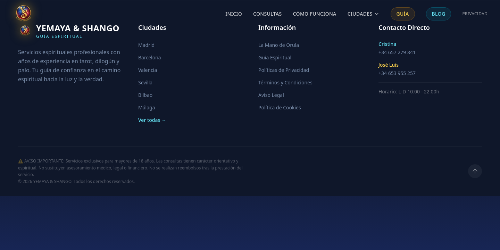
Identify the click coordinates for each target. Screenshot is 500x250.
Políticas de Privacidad (283, 70)
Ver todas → (152, 120)
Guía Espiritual (274, 57)
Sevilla (145, 82)
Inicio (233, 13)
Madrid (146, 45)
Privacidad (475, 14)
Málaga (146, 107)
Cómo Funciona (314, 13)
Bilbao (145, 95)
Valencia (147, 70)
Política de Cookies (279, 107)
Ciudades (364, 13)
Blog (438, 13)
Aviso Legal (271, 95)
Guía (403, 13)
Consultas (267, 13)
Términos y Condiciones (285, 82)
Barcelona (149, 57)
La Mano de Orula (278, 45)
